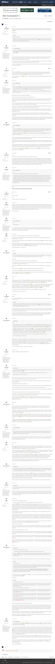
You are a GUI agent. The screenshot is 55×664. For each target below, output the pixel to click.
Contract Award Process (17, 18)
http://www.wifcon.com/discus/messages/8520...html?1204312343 (22, 188)
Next (5, 24)
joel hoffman (6, 47)
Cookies (6, 662)
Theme (3, 662)
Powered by (49, 662)
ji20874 (6, 235)
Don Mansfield (6, 18)
